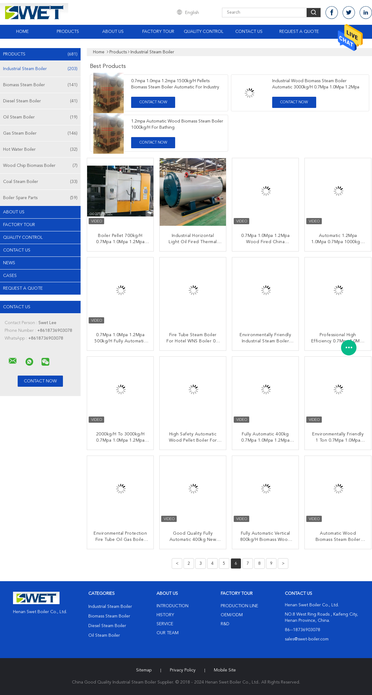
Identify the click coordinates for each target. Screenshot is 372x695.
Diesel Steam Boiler (40, 101)
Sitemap (144, 670)
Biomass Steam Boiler (40, 85)
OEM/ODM (232, 615)
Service (165, 624)
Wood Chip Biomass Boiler (40, 166)
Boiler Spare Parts (40, 198)
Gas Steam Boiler (40, 133)
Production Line (239, 606)
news (9, 263)
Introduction (172, 606)
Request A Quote (299, 31)
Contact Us (249, 31)
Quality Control (204, 31)
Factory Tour (158, 31)
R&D (225, 624)
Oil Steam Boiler (40, 117)
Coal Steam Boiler (40, 182)
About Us (113, 31)
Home (22, 31)
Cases (10, 276)
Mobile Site (225, 670)
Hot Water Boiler (40, 149)
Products (68, 31)
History (165, 615)
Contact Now (153, 102)
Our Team (168, 633)
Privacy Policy (183, 670)
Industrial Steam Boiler (40, 69)
